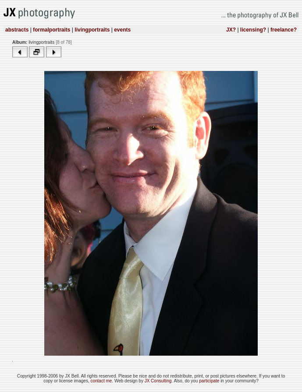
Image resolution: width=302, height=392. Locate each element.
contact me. (102, 380)
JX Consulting (158, 380)
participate (209, 380)
